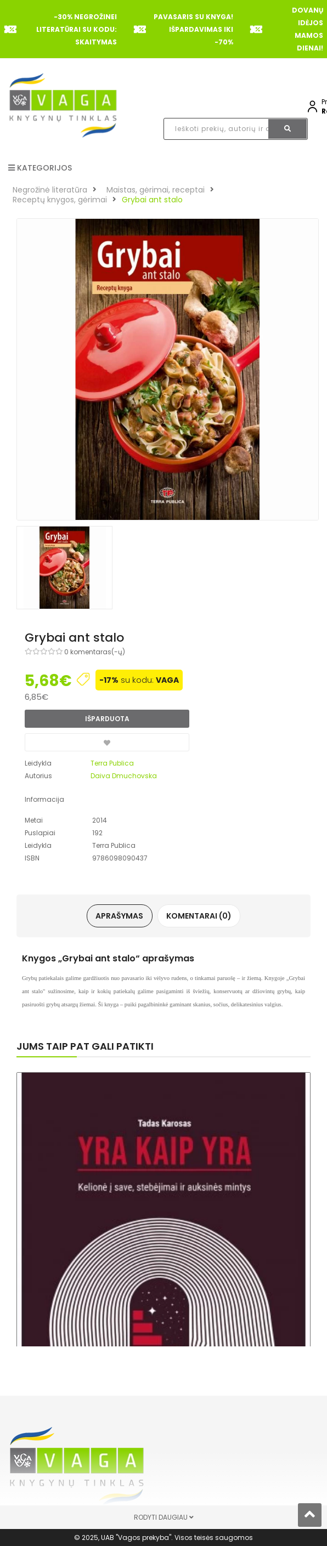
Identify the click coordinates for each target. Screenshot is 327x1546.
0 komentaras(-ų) (94, 651)
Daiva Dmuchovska (124, 775)
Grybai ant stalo (152, 199)
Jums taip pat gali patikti (85, 1046)
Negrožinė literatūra (50, 189)
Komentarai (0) (199, 915)
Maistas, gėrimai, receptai (155, 189)
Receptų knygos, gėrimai (60, 199)
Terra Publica (112, 763)
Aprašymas (120, 915)
